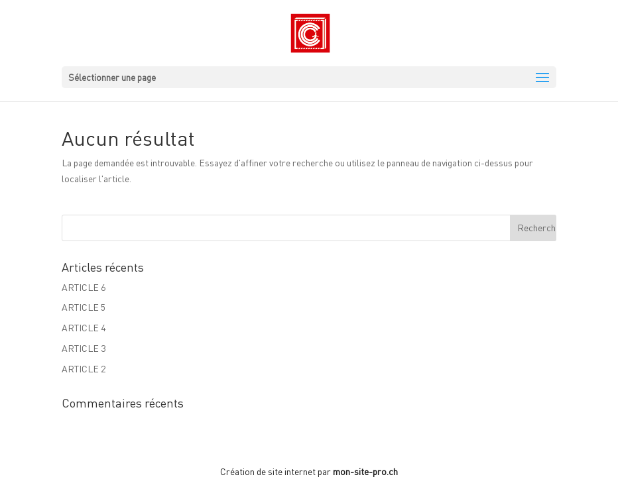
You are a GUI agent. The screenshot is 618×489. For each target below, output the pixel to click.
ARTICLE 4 (83, 327)
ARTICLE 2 (83, 368)
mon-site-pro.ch (365, 471)
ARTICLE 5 (83, 307)
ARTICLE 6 (83, 287)
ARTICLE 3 (83, 348)
